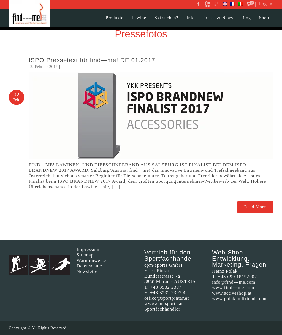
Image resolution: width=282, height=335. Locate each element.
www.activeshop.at (232, 293)
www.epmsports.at (163, 303)
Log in (265, 3)
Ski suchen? (166, 17)
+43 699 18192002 (237, 276)
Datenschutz (89, 265)
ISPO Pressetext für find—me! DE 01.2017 (92, 60)
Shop (264, 17)
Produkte (114, 17)
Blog (246, 17)
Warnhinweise (91, 260)
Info (190, 17)
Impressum (88, 249)
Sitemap (85, 255)
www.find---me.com (233, 287)
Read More (255, 206)
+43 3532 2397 (165, 287)
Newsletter (88, 271)
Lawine (139, 17)
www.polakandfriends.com (240, 298)
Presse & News (218, 17)
